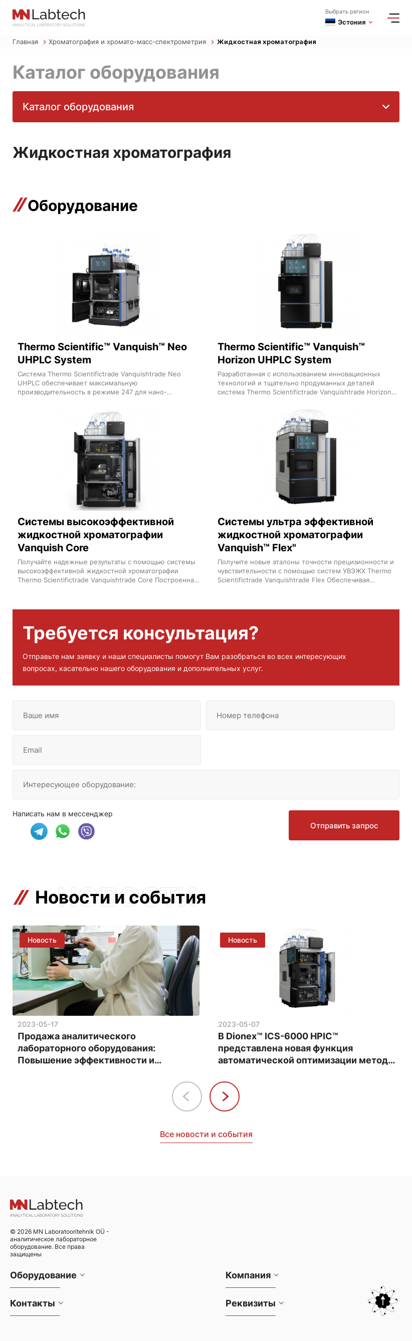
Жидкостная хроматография (266, 42)
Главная (29, 42)
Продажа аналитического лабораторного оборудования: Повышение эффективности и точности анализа (86, 1048)
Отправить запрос (344, 825)
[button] (225, 1096)
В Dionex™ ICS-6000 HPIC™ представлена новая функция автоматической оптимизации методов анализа (308, 1048)
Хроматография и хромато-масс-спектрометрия (131, 42)
